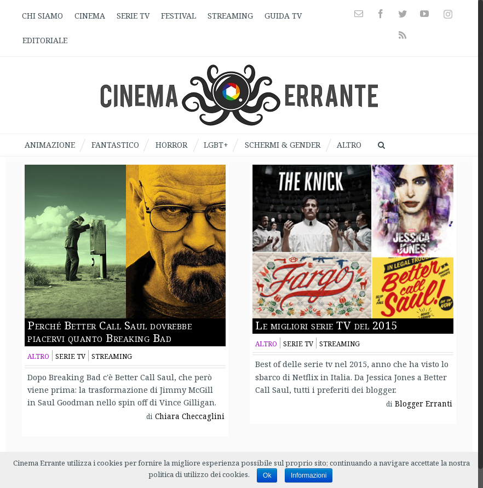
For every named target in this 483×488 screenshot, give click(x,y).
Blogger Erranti (423, 404)
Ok (267, 475)
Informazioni (308, 475)
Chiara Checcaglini (190, 416)
